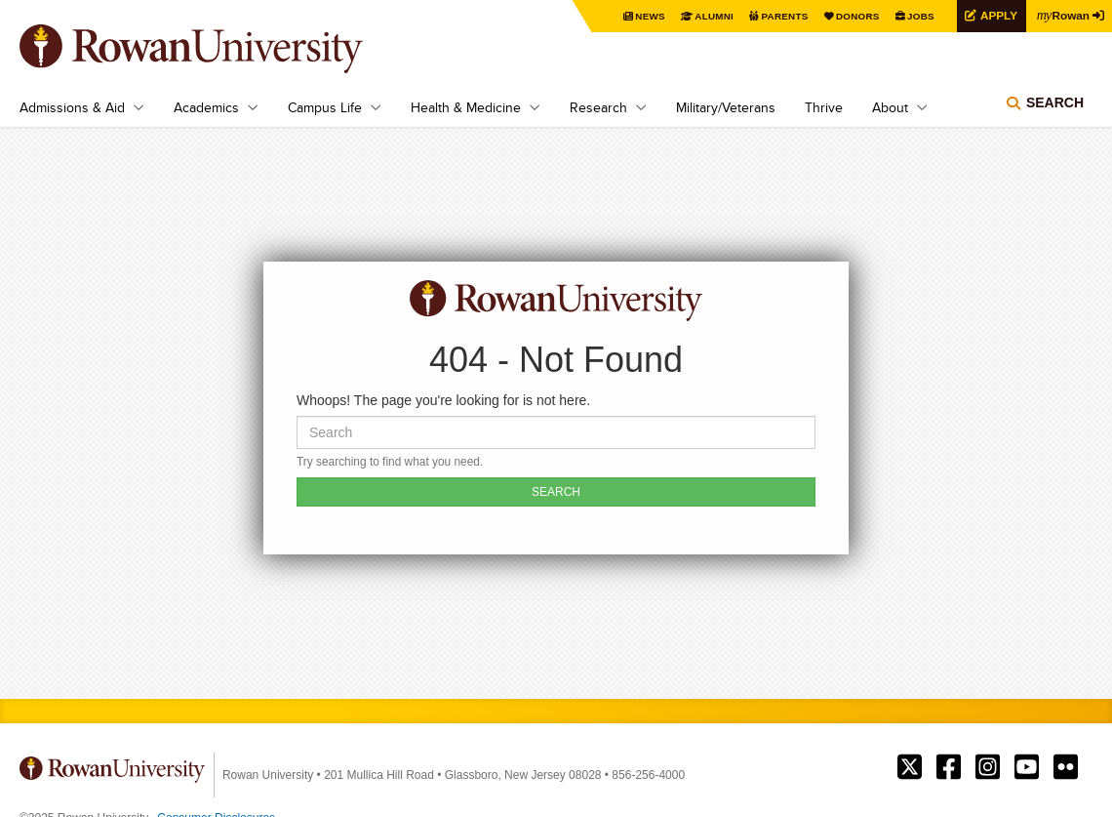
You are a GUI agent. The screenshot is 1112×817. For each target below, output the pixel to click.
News (648, 16)
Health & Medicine (466, 107)
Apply (996, 15)
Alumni (712, 16)
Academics (206, 107)
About (890, 107)
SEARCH (556, 492)
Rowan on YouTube (1026, 767)
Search (1055, 102)
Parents (782, 16)
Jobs (919, 16)
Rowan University (219, 48)
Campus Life (325, 107)
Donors (856, 16)
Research (598, 107)
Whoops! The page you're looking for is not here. (443, 400)
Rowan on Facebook (948, 767)
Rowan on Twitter (909, 767)
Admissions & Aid (72, 107)
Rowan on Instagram (987, 767)
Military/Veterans (725, 107)
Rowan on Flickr (1065, 767)
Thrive (824, 107)
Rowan (1063, 14)
